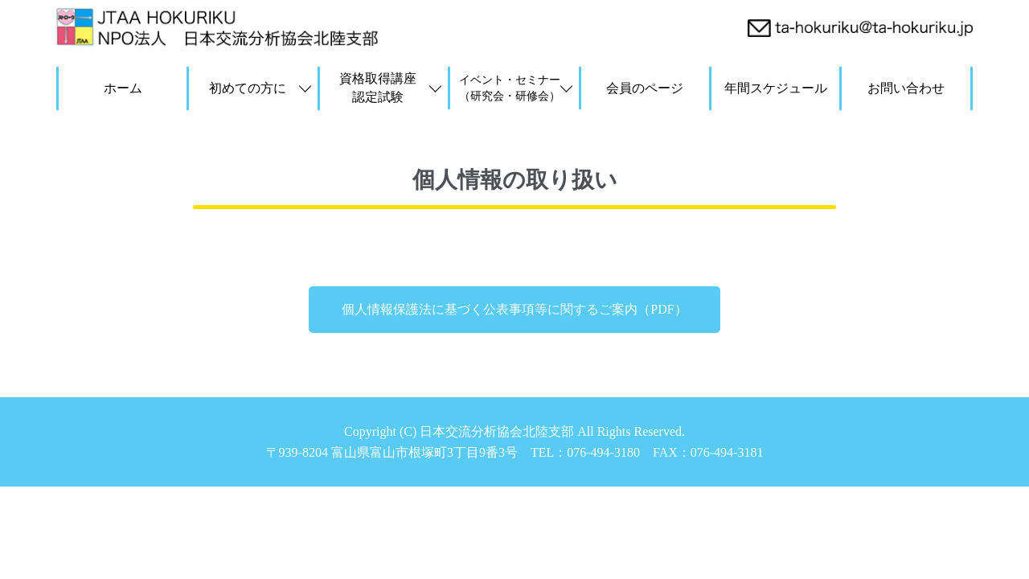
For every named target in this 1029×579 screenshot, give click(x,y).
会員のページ (644, 88)
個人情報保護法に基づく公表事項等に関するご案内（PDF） (514, 309)
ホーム (123, 88)
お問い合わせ (906, 88)
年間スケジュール (775, 88)
